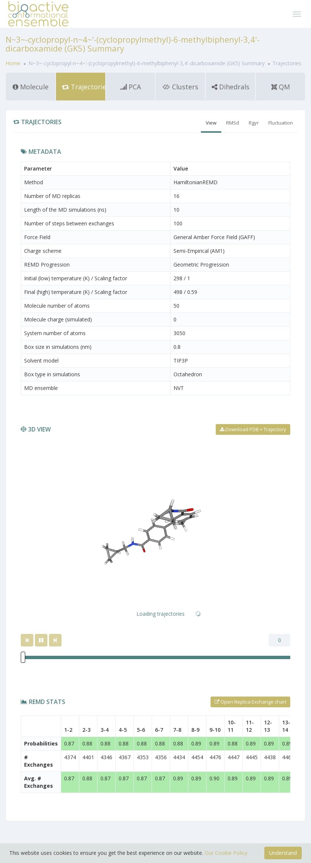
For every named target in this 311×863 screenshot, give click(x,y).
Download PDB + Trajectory (253, 429)
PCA (130, 86)
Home (14, 63)
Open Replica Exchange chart (250, 701)
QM (280, 86)
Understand (283, 852)
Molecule (31, 86)
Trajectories (84, 86)
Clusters (180, 86)
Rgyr (254, 122)
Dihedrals (230, 86)
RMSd (232, 122)
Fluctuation (280, 122)
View (211, 122)
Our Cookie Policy (226, 852)
